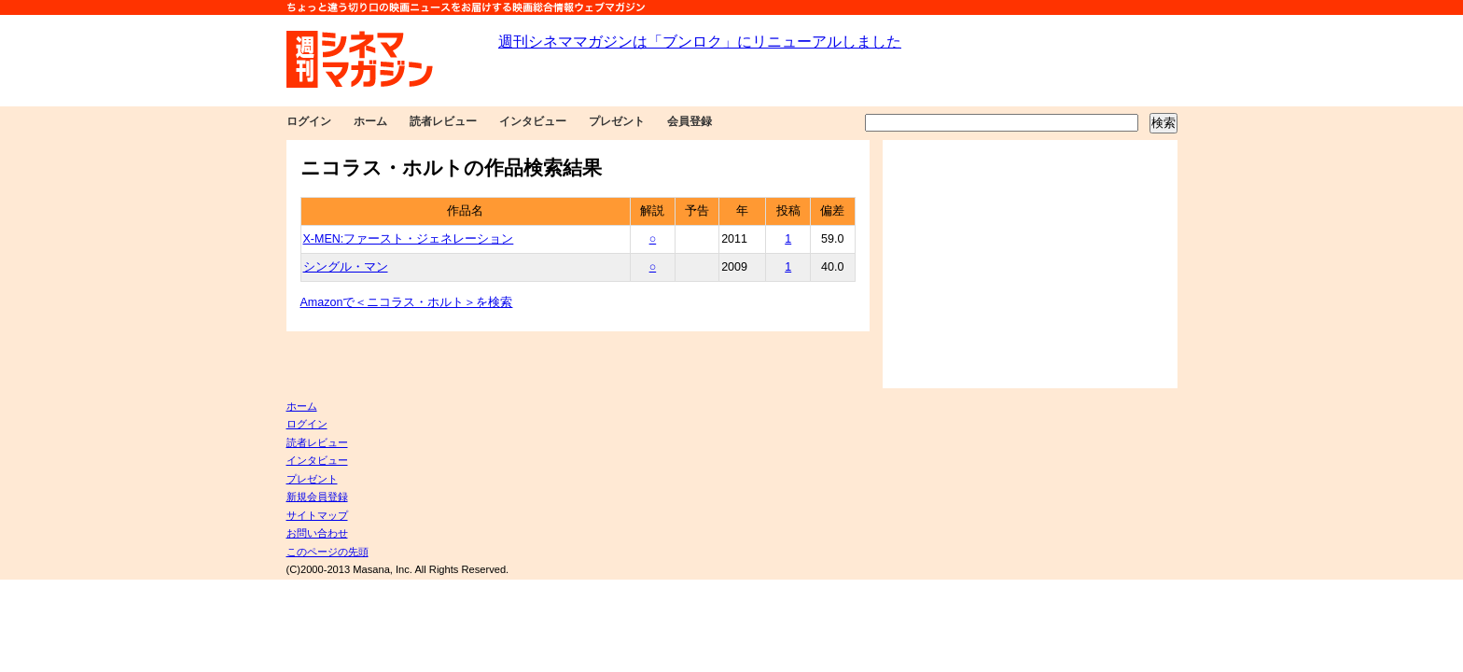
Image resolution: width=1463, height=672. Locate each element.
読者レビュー (443, 121)
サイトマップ (317, 515)
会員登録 (689, 121)
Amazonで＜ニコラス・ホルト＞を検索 (406, 302)
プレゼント (617, 121)
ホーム (370, 121)
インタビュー (532, 121)
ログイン (308, 121)
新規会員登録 (317, 496)
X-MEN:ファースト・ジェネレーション (408, 238)
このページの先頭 (327, 551)
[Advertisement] (1030, 264)
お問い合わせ (317, 533)
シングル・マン (345, 266)
